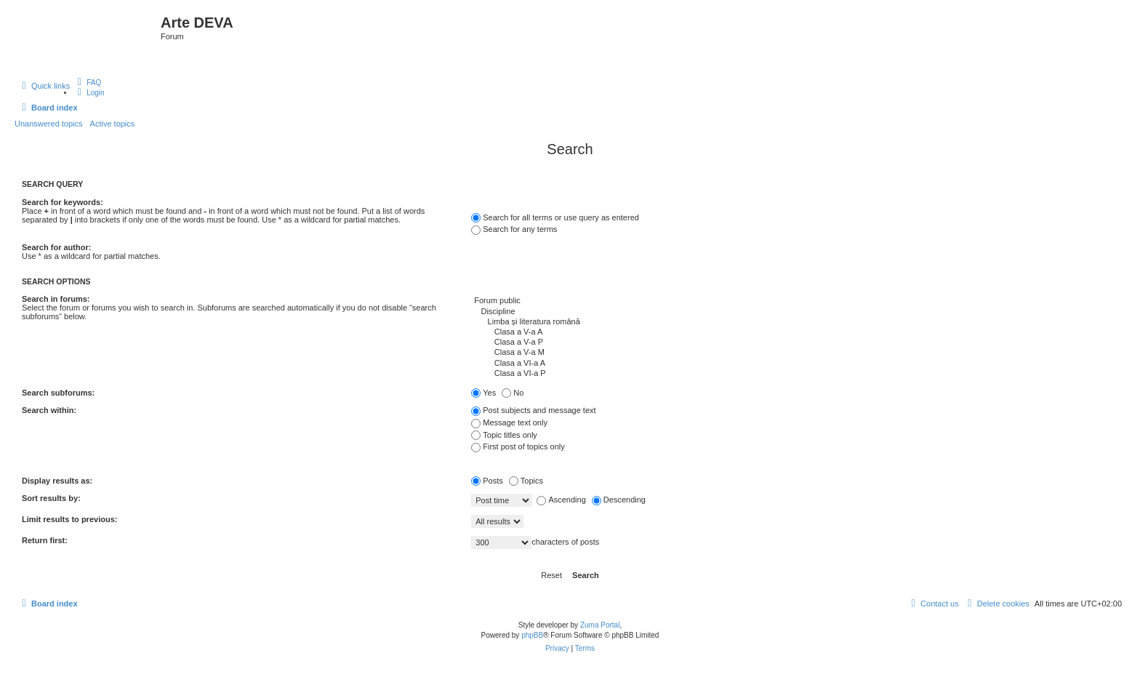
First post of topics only (518, 446)
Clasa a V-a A (795, 332)
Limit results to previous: (69, 519)
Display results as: (57, 480)
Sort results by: (51, 498)
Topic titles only (504, 434)
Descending (619, 499)
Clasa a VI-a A (795, 363)
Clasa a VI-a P (795, 374)
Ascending (561, 499)
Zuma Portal (599, 625)
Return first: (45, 540)
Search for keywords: (62, 202)
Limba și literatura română (795, 322)
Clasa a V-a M (795, 353)
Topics (526, 480)
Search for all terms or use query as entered (555, 217)
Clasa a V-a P (795, 342)
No (512, 392)
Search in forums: (56, 299)
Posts (487, 480)
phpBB (532, 635)
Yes (483, 392)
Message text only (509, 422)
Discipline (795, 312)
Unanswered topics (49, 123)
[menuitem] (87, 82)
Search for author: (56, 247)
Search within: (49, 410)
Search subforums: (58, 392)
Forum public (795, 301)
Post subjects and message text (533, 410)
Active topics (112, 123)
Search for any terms (514, 229)
